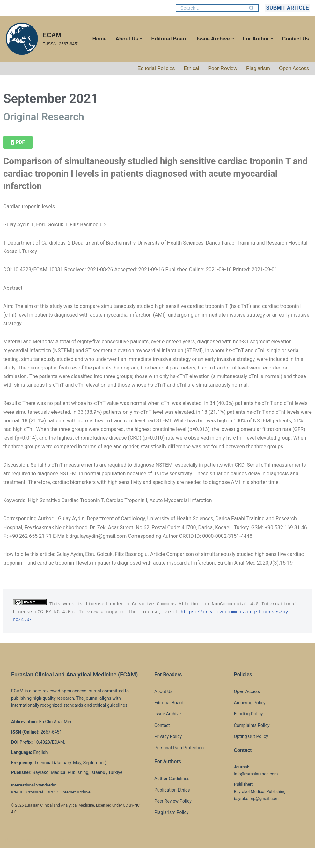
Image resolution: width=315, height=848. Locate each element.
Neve (11, 840)
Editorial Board (169, 38)
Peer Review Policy (173, 801)
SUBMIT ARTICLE (287, 8)
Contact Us (295, 38)
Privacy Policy (168, 736)
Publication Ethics (172, 790)
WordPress (61, 840)
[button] (141, 38)
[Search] (210, 8)
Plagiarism (258, 68)
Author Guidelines (171, 778)
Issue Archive (167, 713)
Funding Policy (248, 713)
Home (99, 38)
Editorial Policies (156, 68)
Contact (162, 725)
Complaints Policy (252, 725)
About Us (163, 691)
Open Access (294, 68)
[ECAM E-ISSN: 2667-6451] (42, 39)
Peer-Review (222, 68)
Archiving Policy (250, 702)
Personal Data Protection (179, 747)
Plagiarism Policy (171, 812)
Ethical (191, 68)
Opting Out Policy (251, 736)
